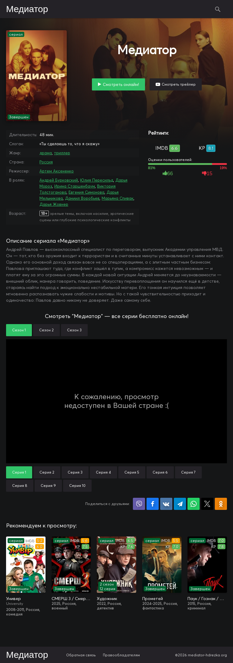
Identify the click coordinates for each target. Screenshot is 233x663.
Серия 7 (188, 472)
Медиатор (27, 9)
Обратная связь (81, 655)
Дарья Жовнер (53, 204)
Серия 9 (48, 485)
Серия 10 (77, 485)
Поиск (218, 9)
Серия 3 (75, 472)
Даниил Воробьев (82, 198)
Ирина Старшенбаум (74, 186)
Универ (13, 598)
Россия (46, 161)
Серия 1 (19, 472)
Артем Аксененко (56, 171)
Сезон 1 (19, 330)
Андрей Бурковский (58, 180)
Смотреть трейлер (179, 84)
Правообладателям (121, 655)
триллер (62, 152)
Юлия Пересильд (96, 180)
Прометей (152, 598)
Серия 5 (131, 472)
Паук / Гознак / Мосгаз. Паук (207, 598)
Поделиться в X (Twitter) (207, 504)
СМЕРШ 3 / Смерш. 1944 (71, 598)
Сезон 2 (46, 330)
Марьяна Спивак (117, 198)
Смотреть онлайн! (121, 84)
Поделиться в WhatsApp (193, 504)
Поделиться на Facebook (153, 504)
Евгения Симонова (86, 192)
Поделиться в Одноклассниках (221, 504)
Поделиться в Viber (139, 504)
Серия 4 (103, 472)
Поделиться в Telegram (180, 504)
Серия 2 (46, 472)
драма (45, 152)
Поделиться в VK (166, 504)
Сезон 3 (74, 330)
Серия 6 (160, 472)
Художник (107, 598)
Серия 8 (19, 485)
